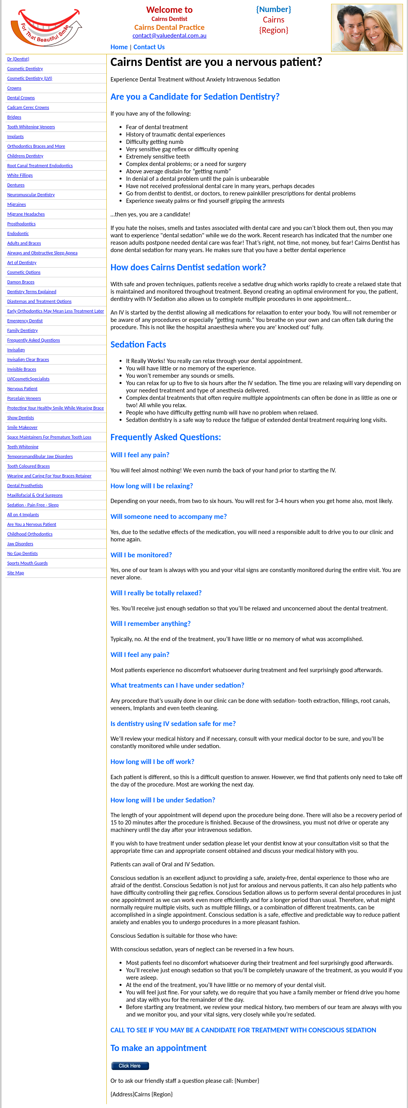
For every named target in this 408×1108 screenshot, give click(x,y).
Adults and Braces (24, 243)
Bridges (14, 117)
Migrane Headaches (26, 214)
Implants (15, 136)
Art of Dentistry (21, 262)
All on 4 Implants (23, 514)
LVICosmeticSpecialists (28, 379)
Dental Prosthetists (25, 485)
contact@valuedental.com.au (169, 35)
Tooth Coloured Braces (28, 466)
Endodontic (18, 233)
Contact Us (149, 47)
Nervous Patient (22, 388)
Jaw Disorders (20, 543)
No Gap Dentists (22, 553)
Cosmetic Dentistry (25, 68)
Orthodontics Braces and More (36, 146)
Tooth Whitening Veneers (31, 127)
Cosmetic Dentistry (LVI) (29, 78)
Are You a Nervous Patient (31, 524)
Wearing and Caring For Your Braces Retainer (49, 476)
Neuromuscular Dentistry (31, 194)
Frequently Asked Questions (33, 340)
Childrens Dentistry (25, 156)
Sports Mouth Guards (27, 563)
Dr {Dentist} (18, 59)
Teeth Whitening (22, 446)
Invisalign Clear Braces (28, 359)
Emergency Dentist (25, 320)
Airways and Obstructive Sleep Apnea (42, 253)
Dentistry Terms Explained (31, 291)
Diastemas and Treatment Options (39, 301)
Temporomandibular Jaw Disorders (40, 456)
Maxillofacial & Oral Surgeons (35, 495)
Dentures (16, 185)
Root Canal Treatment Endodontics (40, 165)
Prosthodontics (21, 223)
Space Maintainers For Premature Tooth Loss (49, 437)
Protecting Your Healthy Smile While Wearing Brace (55, 408)
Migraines (16, 204)
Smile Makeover (22, 427)
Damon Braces (21, 282)
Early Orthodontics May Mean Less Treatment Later (55, 311)
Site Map (15, 573)
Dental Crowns (21, 97)
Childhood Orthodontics (30, 534)
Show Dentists (20, 417)
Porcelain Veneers (24, 398)
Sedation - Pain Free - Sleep (33, 505)
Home (119, 47)
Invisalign (16, 350)
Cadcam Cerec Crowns (28, 107)
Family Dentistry (22, 330)
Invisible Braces (21, 369)
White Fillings (20, 175)
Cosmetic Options (24, 272)
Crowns (14, 88)
